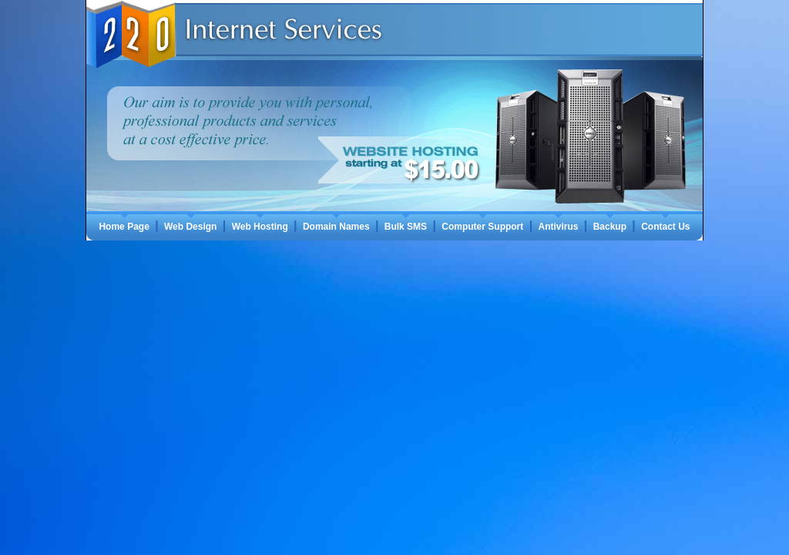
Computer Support (482, 226)
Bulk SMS (405, 226)
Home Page (124, 226)
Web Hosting (260, 226)
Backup (609, 226)
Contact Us (665, 226)
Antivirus (558, 226)
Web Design (190, 226)
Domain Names (336, 226)
